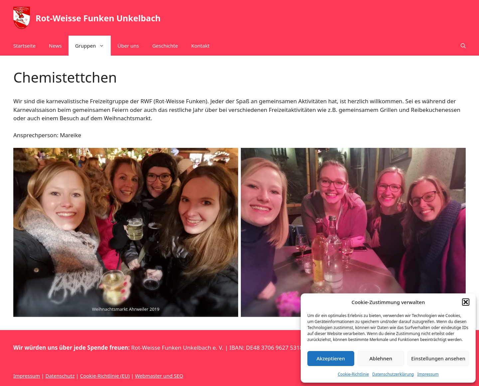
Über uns (128, 45)
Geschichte (165, 45)
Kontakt (200, 45)
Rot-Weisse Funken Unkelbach (98, 18)
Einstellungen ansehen (438, 358)
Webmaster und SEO (159, 375)
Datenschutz (60, 375)
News (55, 45)
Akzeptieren (330, 358)
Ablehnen (381, 358)
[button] (465, 302)
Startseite (24, 45)
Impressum (427, 374)
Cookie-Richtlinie (353, 374)
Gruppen (93, 46)
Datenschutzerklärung (393, 374)
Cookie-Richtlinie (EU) (104, 375)
